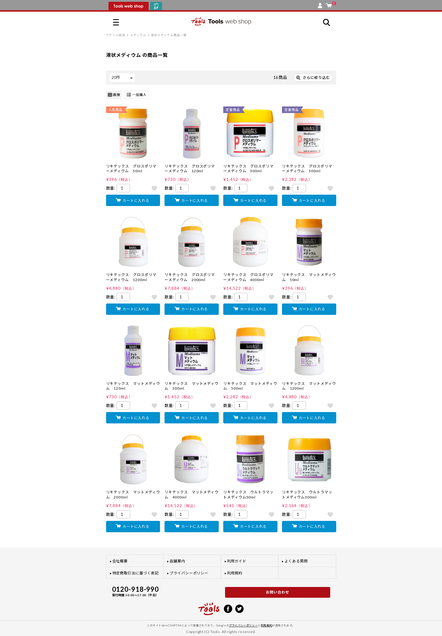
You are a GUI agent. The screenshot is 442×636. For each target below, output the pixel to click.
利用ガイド (237, 561)
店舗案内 (177, 561)
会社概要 (120, 561)
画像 (114, 95)
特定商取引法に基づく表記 (135, 573)
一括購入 (136, 95)
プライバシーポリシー (189, 573)
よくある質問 (296, 561)
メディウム (138, 35)
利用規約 (235, 573)
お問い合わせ (277, 592)
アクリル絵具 (116, 35)
